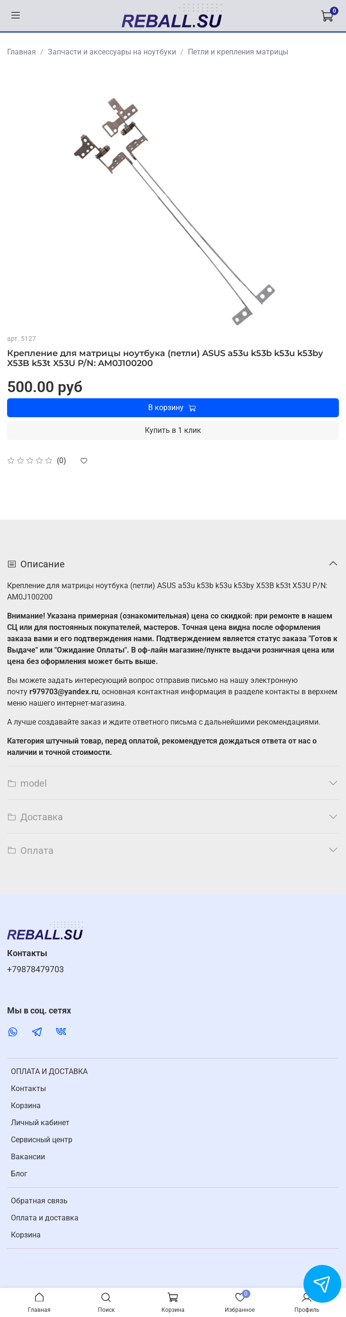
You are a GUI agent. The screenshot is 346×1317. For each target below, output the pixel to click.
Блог (19, 1173)
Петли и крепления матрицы (238, 51)
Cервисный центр (41, 1139)
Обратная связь (39, 1200)
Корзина (26, 1105)
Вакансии (28, 1156)
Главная (21, 51)
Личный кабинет (40, 1122)
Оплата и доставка (45, 1217)
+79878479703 (35, 969)
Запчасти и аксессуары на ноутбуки (112, 51)
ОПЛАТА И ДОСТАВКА (49, 1071)
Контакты (28, 1088)
